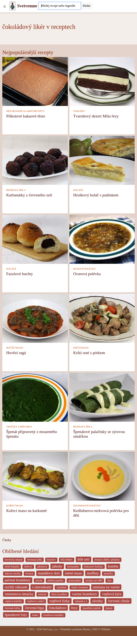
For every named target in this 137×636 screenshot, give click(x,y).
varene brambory (84, 594)
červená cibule (118, 601)
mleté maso (73, 573)
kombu (113, 566)
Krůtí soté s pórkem (89, 352)
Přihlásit (105, 629)
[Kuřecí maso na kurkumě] (35, 475)
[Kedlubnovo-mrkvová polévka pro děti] (102, 475)
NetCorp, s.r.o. (50, 629)
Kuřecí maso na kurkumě (26, 510)
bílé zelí (83, 559)
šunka (35, 615)
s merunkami (42, 587)
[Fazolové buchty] (35, 239)
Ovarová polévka (87, 273)
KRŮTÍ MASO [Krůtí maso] (80, 347)
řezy (74, 608)
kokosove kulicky (93, 566)
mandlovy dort (49, 573)
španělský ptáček (92, 608)
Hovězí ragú (16, 352)
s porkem (61, 587)
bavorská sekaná (13, 559)
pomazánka (74, 580)
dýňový (28, 566)
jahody (57, 566)
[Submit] (87, 5)
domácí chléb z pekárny (107, 559)
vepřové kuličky (13, 601)
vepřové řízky (59, 601)
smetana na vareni (106, 587)
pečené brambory (18, 580)
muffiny (93, 573)
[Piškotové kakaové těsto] (35, 81)
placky (39, 580)
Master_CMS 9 (91, 629)
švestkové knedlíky (53, 615)
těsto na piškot (59, 594)
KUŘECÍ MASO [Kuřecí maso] (14, 505)
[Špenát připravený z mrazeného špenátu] (35, 396)
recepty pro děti (94, 580)
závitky (97, 601)
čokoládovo (57, 608)
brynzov (51, 559)
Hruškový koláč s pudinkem (95, 195)
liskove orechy (12, 573)
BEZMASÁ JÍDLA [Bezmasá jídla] (16, 190)
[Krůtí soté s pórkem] (102, 317)
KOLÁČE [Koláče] (78, 190)
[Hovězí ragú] (35, 317)
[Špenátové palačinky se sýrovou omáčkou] (102, 396)
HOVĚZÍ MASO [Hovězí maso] (14, 347)
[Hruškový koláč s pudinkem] (102, 160)
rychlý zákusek (16, 587)
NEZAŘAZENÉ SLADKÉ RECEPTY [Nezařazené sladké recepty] (25, 111)
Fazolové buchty (19, 273)
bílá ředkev (66, 559)
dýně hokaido (12, 566)
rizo (109, 580)
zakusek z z (81, 601)
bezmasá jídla (34, 559)
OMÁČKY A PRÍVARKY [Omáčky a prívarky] (19, 426)
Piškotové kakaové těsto (25, 116)
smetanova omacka (19, 594)
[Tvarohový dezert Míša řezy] (102, 81)
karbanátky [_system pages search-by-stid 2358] (73, 566)
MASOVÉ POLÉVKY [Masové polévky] (84, 268)
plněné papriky (55, 580)
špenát (109, 608)
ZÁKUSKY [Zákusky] (79, 111)
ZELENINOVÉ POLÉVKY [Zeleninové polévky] (87, 505)
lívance (29, 573)
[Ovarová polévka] (102, 239)
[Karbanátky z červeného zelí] (35, 160)
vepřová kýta (111, 594)
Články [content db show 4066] (6, 540)
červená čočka (12, 608)
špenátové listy (16, 615)
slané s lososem (79, 587)
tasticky (42, 594)
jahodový (42, 566)
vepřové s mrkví (35, 601)
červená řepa (34, 608)
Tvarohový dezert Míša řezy (96, 116)
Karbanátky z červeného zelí (29, 195)
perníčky (108, 573)
